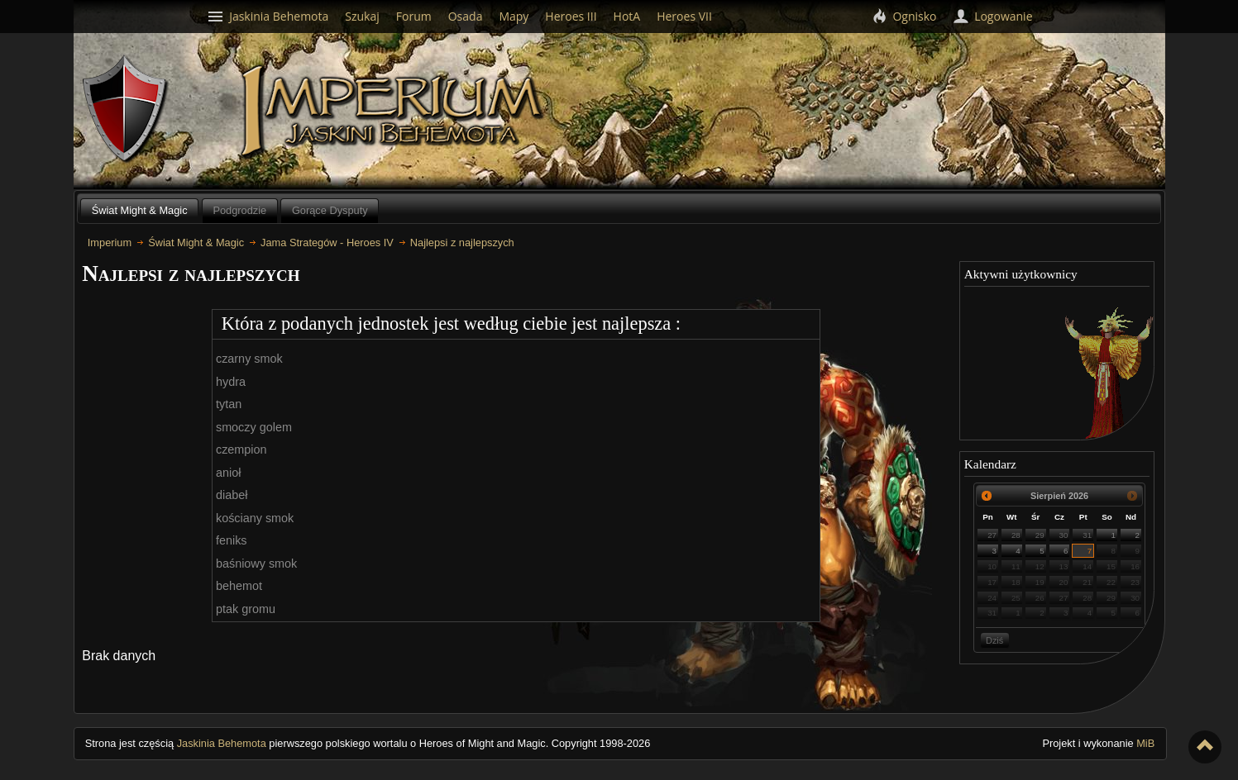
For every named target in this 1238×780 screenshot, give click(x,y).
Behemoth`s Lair (126, 109)
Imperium (394, 112)
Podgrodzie (239, 210)
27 (992, 535)
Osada (465, 16)
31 (1087, 535)
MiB (1145, 743)
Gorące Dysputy (330, 210)
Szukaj (362, 16)
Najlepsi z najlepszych (462, 242)
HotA (627, 16)
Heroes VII (684, 16)
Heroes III (570, 16)
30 (1063, 535)
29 (1039, 535)
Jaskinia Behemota (221, 743)
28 (1016, 535)
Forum (414, 16)
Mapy (513, 16)
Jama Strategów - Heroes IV (327, 242)
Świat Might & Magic (140, 210)
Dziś (994, 640)
